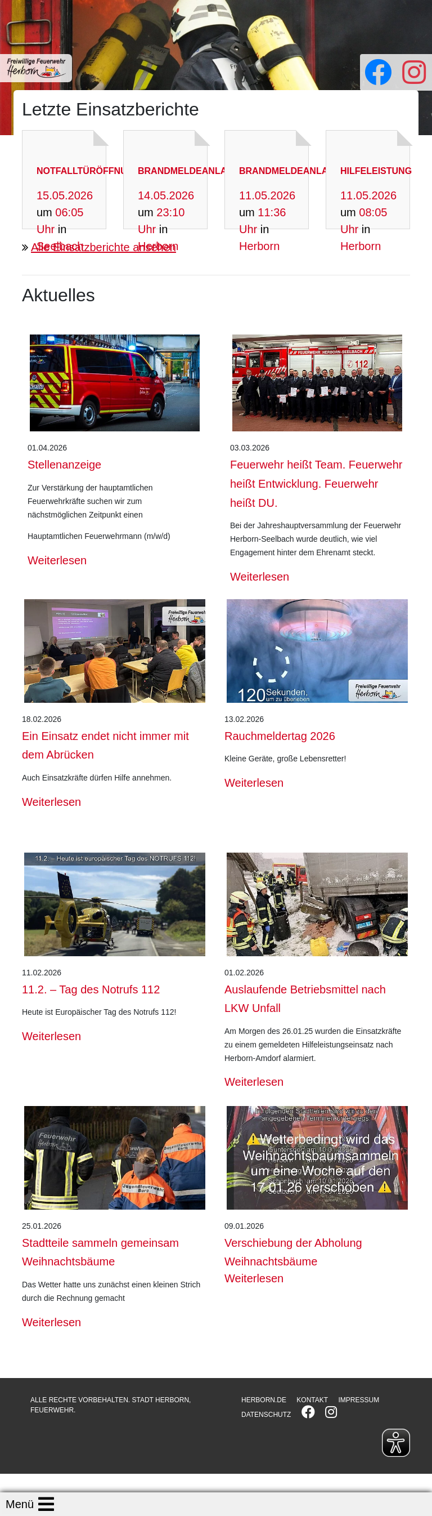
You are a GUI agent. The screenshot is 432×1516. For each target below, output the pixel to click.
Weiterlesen (57, 560)
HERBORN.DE (263, 1400)
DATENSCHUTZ (266, 1415)
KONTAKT (312, 1400)
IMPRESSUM (358, 1400)
